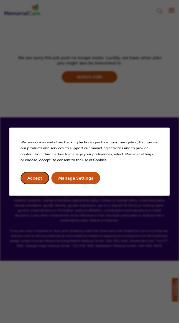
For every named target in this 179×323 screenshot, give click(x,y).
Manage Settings (75, 177)
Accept (34, 177)
